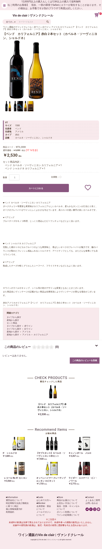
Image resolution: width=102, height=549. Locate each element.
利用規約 (10, 512)
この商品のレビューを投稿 (84, 360)
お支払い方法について (67, 503)
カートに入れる (36, 188)
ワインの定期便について (68, 515)
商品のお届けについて (67, 500)
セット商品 (12, 323)
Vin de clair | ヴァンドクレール (33, 15)
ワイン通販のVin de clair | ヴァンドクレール (51, 535)
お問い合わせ (92, 503)
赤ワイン (28, 326)
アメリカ (26, 331)
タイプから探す (14, 317)
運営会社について (14, 500)
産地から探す (13, 320)
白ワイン (28, 329)
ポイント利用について (67, 512)
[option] (26, 69)
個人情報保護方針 (14, 509)
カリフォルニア (41, 334)
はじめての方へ (44, 500)
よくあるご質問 (93, 500)
